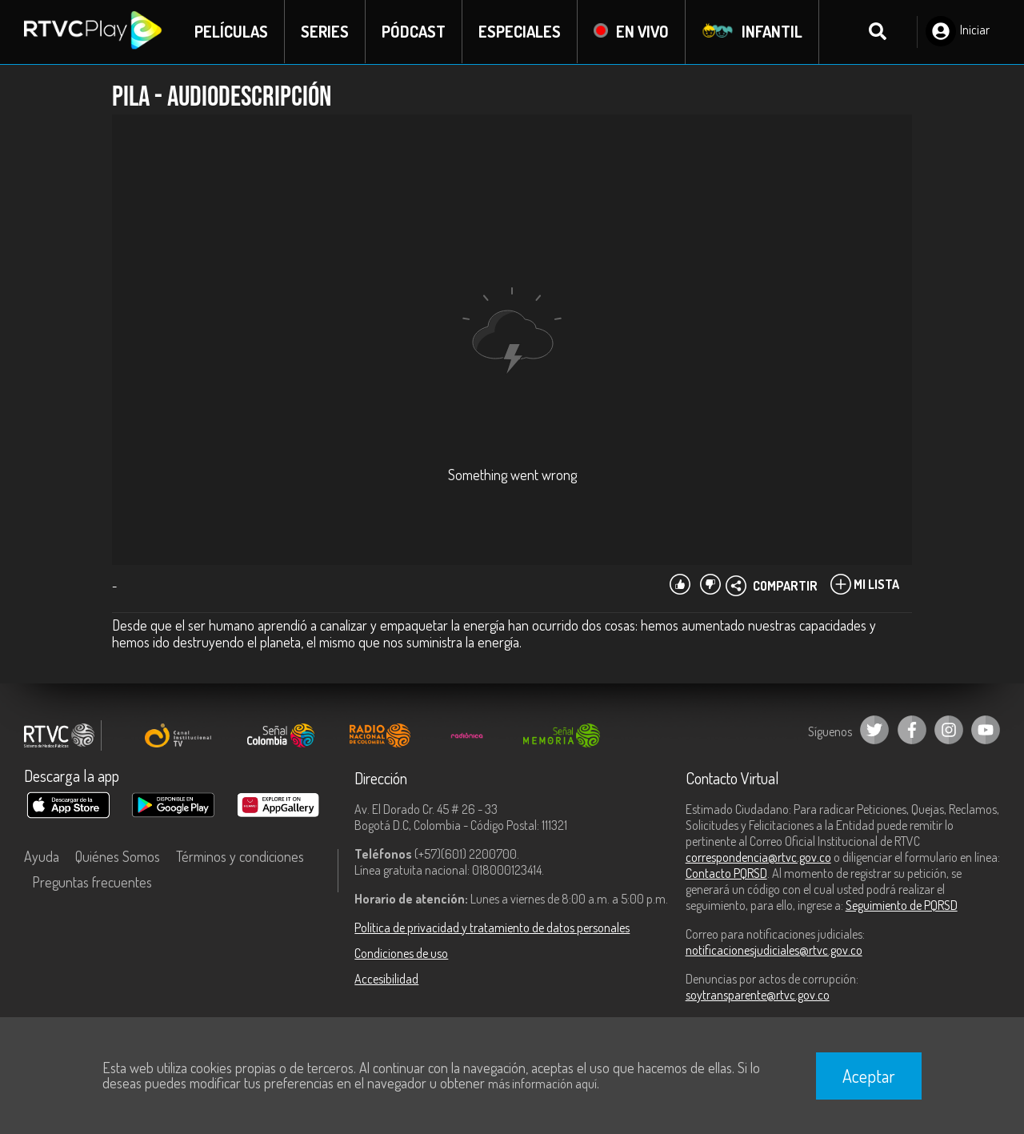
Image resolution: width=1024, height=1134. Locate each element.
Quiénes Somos (117, 856)
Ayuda (41, 856)
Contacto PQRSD (726, 873)
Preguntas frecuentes (92, 882)
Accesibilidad (386, 979)
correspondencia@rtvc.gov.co (758, 857)
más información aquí (542, 1084)
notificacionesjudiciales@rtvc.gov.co (774, 950)
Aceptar (868, 1075)
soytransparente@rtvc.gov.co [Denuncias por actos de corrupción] (758, 995)
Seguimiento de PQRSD (902, 905)
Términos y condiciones (240, 856)
